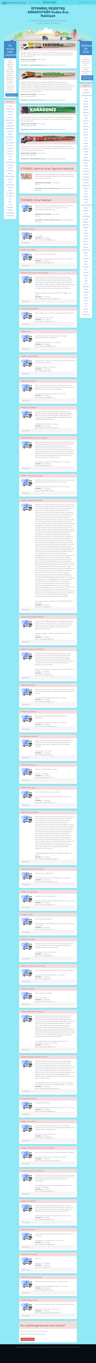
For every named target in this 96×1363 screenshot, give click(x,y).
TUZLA (10, 204)
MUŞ (86, 255)
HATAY (86, 191)
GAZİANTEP (85, 180)
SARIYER (10, 187)
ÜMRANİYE (10, 207)
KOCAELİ (85, 233)
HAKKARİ (85, 188)
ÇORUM (86, 154)
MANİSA (86, 244)
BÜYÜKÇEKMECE (10, 142)
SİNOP (86, 281)
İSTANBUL (10, 106)
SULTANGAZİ (10, 196)
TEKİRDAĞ (86, 292)
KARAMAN (86, 211)
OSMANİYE (86, 267)
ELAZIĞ (86, 168)
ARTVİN (86, 115)
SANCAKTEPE (10, 185)
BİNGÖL (86, 135)
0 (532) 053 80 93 (31, 96)
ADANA (86, 90)
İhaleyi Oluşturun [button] (12, 95)
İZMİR (86, 202)
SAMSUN (85, 275)
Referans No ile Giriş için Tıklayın (87, 77)
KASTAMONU (86, 216)
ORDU (86, 264)
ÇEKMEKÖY (10, 148)
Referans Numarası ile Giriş (86, 2)
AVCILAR (10, 114)
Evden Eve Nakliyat (34, 2)
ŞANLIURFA (86, 286)
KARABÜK (86, 208)
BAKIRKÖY (10, 123)
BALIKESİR (86, 121)
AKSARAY (86, 101)
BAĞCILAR (10, 117)
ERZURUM (86, 174)
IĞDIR (85, 194)
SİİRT (85, 278)
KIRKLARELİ (86, 225)
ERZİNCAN (86, 171)
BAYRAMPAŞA (10, 128)
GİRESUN (85, 182)
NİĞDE (86, 261)
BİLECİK (86, 132)
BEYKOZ (10, 134)
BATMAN (85, 126)
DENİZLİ (86, 157)
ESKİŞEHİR (86, 177)
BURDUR (86, 143)
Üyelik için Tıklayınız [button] (27, 1339)
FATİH (10, 159)
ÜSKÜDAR (10, 210)
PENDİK (10, 182)
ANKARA (85, 107)
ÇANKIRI (86, 152)
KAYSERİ (85, 219)
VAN (86, 306)
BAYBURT (86, 129)
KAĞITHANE (10, 171)
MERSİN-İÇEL (86, 250)
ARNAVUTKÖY (10, 109)
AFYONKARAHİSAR (86, 95)
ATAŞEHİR (10, 112)
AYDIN (86, 118)
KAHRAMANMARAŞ (86, 205)
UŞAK (85, 303)
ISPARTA (85, 196)
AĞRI (86, 98)
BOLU (85, 140)
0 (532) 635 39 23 (31, 125)
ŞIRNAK (86, 289)
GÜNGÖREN (10, 165)
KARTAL (10, 173)
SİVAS (86, 284)
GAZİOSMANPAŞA (10, 162)
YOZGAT (85, 312)
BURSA (86, 146)
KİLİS (85, 230)
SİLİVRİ (10, 190)
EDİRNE (86, 166)
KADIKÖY (10, 168)
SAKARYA (86, 272)
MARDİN (86, 247)
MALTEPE (10, 179)
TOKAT (86, 295)
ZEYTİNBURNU (10, 213)
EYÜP (10, 156)
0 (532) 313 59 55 (31, 61)
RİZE (86, 269)
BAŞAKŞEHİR (10, 126)
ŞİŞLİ (10, 201)
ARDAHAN (86, 112)
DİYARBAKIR (85, 160)
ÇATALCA (10, 145)
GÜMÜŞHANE (86, 185)
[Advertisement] (48, 1357)
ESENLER (10, 151)
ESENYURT (10, 154)
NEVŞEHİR (86, 258)
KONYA (86, 236)
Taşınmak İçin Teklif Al (49, 2)
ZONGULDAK (86, 314)
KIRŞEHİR (85, 227)
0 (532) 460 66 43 (31, 155)
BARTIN (86, 123)
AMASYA (85, 104)
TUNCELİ (85, 300)
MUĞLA (86, 253)
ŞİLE (10, 199)
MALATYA (86, 241)
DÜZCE (86, 163)
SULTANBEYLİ (10, 193)
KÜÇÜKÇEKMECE (10, 176)
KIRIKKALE (86, 222)
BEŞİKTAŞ (10, 131)
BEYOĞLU (10, 140)
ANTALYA (86, 109)
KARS (85, 213)
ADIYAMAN (86, 93)
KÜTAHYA (86, 239)
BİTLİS (86, 137)
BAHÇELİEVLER (10, 120)
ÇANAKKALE (85, 149)
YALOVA (86, 309)
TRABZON (86, 298)
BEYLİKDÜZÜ (10, 137)
